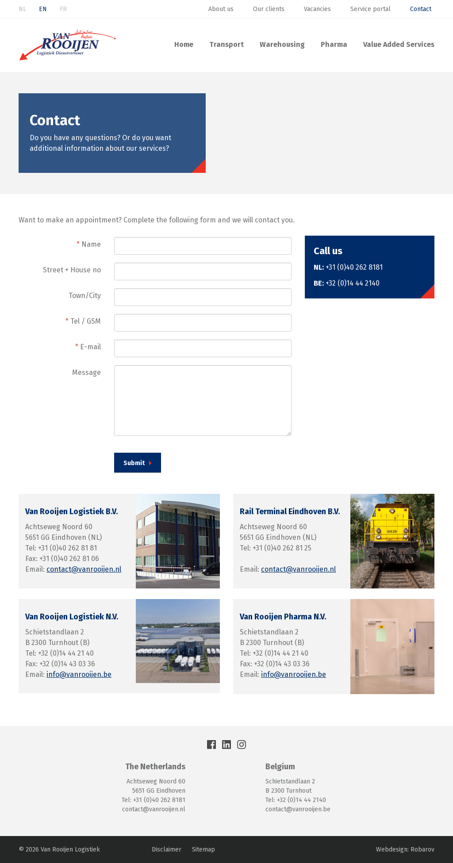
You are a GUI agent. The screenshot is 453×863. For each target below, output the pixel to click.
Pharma (334, 44)
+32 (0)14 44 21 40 (66, 653)
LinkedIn (226, 744)
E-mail (88, 347)
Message (86, 372)
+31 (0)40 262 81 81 (67, 548)
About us (221, 9)
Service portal (370, 9)
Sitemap (203, 849)
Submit (134, 463)
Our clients (268, 9)
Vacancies (317, 9)
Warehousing (282, 44)
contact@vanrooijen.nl (83, 569)
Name (89, 244)
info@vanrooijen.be (78, 674)
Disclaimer (166, 849)
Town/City (85, 295)
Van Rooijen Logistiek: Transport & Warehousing (68, 45)
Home (183, 44)
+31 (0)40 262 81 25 (282, 548)
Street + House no (72, 270)
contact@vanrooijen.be (297, 809)
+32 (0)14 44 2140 (353, 283)
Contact (420, 9)
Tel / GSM (83, 321)
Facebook (211, 744)
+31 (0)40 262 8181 (354, 267)
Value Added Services (398, 44)
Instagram (241, 744)
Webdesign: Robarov (405, 849)
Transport (226, 44)
